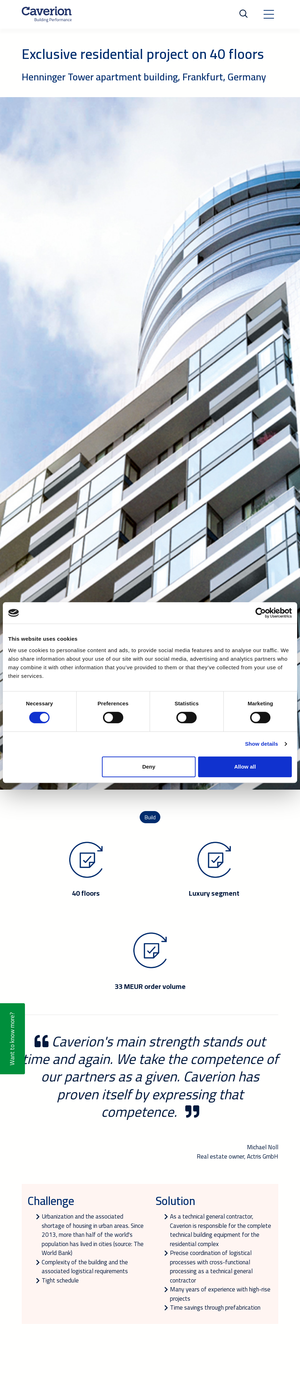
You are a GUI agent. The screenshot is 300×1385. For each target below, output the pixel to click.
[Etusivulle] (47, 14)
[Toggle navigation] (268, 14)
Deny (148, 767)
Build (150, 817)
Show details (261, 744)
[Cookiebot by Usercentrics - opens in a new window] (260, 613)
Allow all (245, 767)
